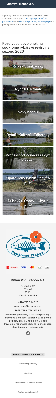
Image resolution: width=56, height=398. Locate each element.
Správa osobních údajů (28, 392)
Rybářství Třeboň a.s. (19, 4)
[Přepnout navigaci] (48, 3)
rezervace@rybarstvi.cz (28, 306)
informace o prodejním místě (28, 355)
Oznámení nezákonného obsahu (28, 383)
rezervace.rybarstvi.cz (28, 310)
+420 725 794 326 (28, 302)
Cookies (28, 373)
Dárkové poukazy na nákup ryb (35, 21)
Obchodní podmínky (28, 364)
